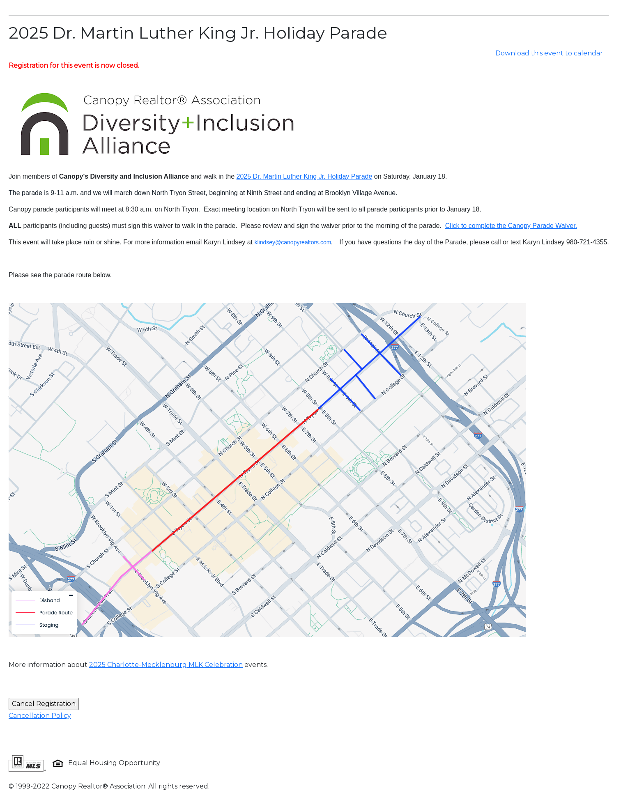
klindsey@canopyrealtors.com (293, 242)
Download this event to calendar (549, 53)
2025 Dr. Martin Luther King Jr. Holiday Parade (305, 176)
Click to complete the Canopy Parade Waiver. (511, 225)
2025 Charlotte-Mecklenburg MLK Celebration (166, 665)
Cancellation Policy (40, 716)
